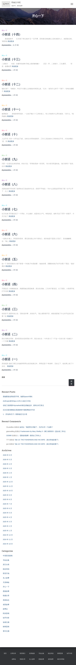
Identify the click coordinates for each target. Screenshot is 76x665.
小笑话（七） (10, 209)
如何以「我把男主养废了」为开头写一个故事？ (36, 427)
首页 (5, 653)
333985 (9, 435)
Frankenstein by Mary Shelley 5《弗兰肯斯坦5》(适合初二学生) (43, 431)
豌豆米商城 (60, 659)
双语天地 (6, 573)
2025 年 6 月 (7, 508)
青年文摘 (6, 631)
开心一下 (4, 30)
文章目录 (13, 653)
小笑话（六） (10, 234)
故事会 (5, 609)
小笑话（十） (10, 134)
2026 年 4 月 (7, 464)
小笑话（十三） (12, 59)
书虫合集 (6, 560)
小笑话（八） (10, 184)
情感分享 (6, 595)
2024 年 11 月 (8, 539)
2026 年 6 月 (7, 455)
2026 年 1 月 (7, 477)
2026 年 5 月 (7, 459)
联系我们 (22, 653)
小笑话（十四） (12, 34)
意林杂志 (6, 600)
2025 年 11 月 (8, 486)
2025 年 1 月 (7, 531)
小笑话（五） (10, 259)
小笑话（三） (10, 309)
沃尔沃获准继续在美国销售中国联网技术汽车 (19, 410)
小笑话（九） (10, 159)
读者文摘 (6, 622)
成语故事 (6, 604)
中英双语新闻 (7, 556)
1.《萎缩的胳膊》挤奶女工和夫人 (29, 435)
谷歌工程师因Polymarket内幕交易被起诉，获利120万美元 (23, 405)
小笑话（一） (10, 359)
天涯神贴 (6, 582)
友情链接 (32, 653)
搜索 (3, 377)
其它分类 (6, 564)
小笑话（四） (10, 284)
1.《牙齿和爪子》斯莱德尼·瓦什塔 (15, 414)
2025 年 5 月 (7, 513)
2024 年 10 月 (8, 544)
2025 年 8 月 (7, 499)
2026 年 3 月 (7, 468)
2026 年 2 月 (7, 473)
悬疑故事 (6, 591)
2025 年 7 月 (7, 504)
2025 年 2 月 (7, 526)
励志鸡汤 (6, 569)
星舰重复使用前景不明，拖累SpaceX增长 (18, 396)
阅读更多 (11, 41)
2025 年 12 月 (8, 482)
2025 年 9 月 (7, 495)
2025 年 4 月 (7, 517)
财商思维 (6, 627)
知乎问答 (6, 618)
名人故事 (6, 578)
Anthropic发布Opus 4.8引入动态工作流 (17, 401)
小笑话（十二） (12, 84)
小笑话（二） (10, 334)
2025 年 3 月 (7, 522)
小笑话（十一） (12, 109)
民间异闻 (6, 613)
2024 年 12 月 (8, 535)
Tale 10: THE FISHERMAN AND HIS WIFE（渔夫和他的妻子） (37, 440)
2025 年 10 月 (8, 491)
